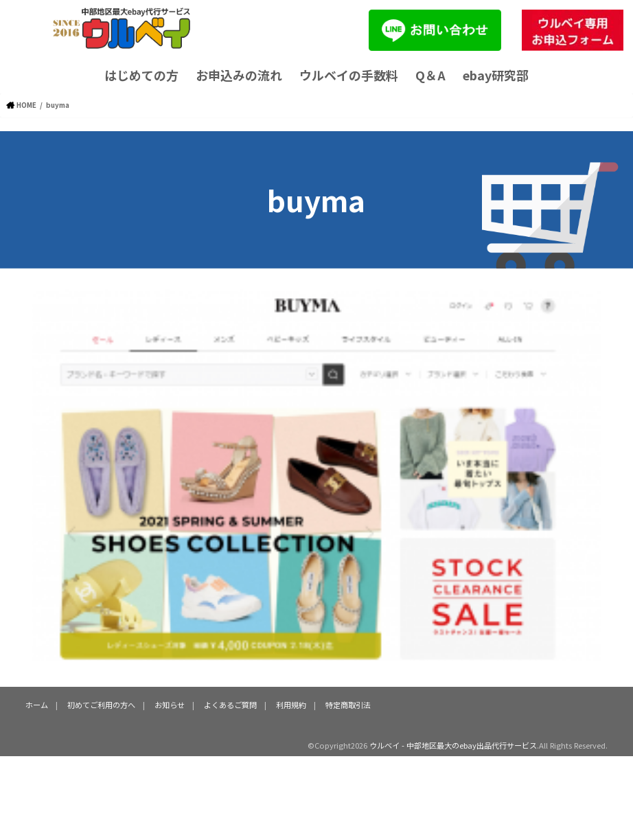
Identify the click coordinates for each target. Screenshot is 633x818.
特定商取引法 (348, 704)
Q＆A (430, 75)
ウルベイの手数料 (348, 75)
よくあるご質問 (230, 704)
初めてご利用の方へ (101, 704)
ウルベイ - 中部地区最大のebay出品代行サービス (453, 745)
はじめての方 (141, 75)
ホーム (36, 704)
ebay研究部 (496, 75)
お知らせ (169, 704)
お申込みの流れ (239, 75)
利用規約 (291, 704)
